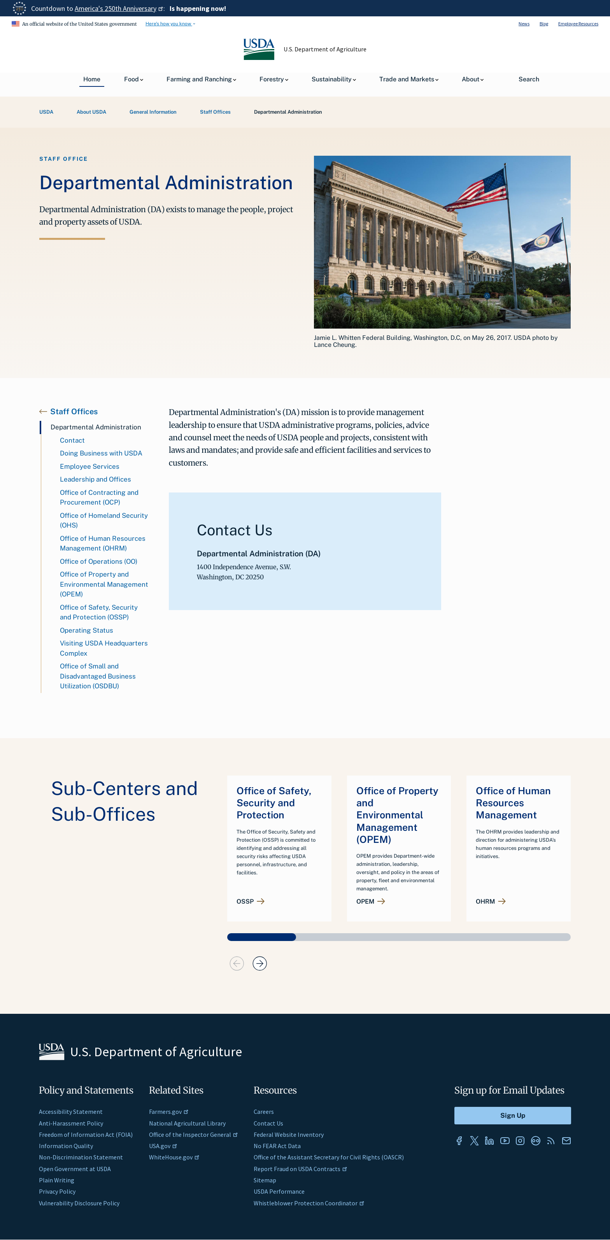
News (524, 23)
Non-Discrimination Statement (81, 1157)
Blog (544, 23)
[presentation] (237, 963)
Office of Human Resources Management (513, 803)
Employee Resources (578, 23)
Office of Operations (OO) (98, 561)
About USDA (91, 112)
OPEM (365, 901)
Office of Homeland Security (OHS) (104, 520)
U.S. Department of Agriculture (325, 49)
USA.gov (163, 1146)
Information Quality (66, 1146)
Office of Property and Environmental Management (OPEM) (104, 584)
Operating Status (86, 630)
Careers (264, 1111)
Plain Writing (56, 1180)
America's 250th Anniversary (119, 8)
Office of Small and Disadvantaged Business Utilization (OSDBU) (98, 676)
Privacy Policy (57, 1191)
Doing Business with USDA (101, 453)
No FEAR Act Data (277, 1146)
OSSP (245, 901)
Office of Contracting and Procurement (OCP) (99, 498)
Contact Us (268, 1123)
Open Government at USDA (75, 1169)
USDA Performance (279, 1191)
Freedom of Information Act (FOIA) (86, 1134)
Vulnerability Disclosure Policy (79, 1203)
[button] (261, 937)
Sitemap (265, 1180)
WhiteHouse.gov (174, 1157)
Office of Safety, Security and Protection (274, 803)
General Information (153, 112)
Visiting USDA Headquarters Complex (104, 648)
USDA (46, 112)
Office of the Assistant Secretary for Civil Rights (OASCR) (329, 1157)
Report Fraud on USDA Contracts (300, 1169)
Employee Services (89, 466)
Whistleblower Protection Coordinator (309, 1203)
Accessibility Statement (71, 1111)
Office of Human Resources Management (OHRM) (102, 543)
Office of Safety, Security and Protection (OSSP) (99, 612)
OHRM (485, 901)
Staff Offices (215, 112)
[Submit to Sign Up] (512, 1115)
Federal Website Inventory (289, 1134)
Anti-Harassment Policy (71, 1123)
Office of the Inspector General (193, 1134)
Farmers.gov (169, 1111)
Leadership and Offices (95, 479)
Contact (72, 440)
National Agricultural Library (187, 1123)
